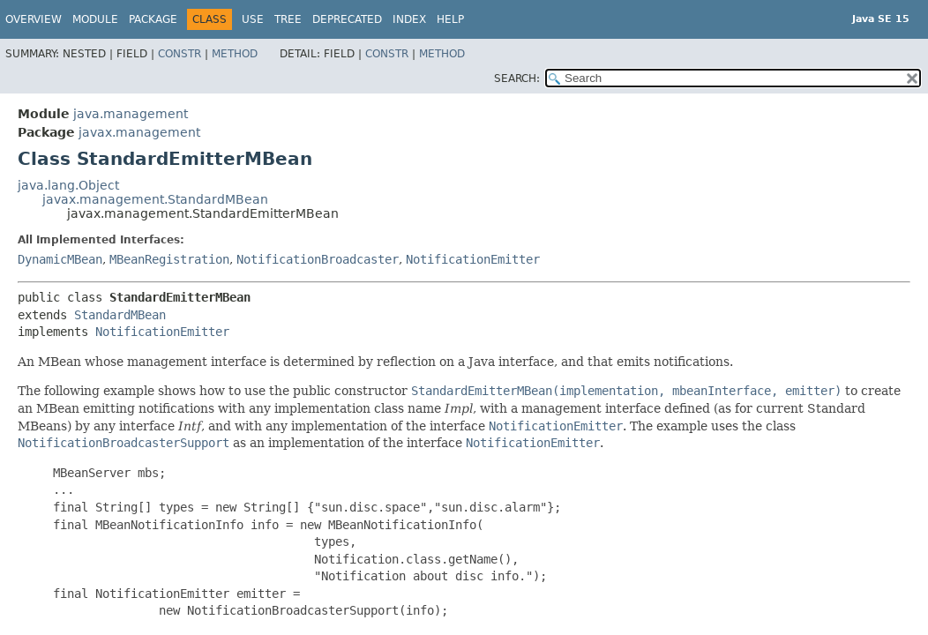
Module (95, 19)
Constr (179, 54)
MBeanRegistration (169, 259)
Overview (33, 19)
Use (253, 19)
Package (153, 19)
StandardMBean (120, 315)
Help (450, 19)
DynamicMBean (60, 259)
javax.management (139, 132)
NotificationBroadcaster (317, 259)
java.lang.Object (68, 185)
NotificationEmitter (473, 259)
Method (235, 54)
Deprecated (347, 19)
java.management (130, 114)
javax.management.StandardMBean (155, 199)
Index (409, 19)
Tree (288, 19)
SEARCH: (517, 78)
